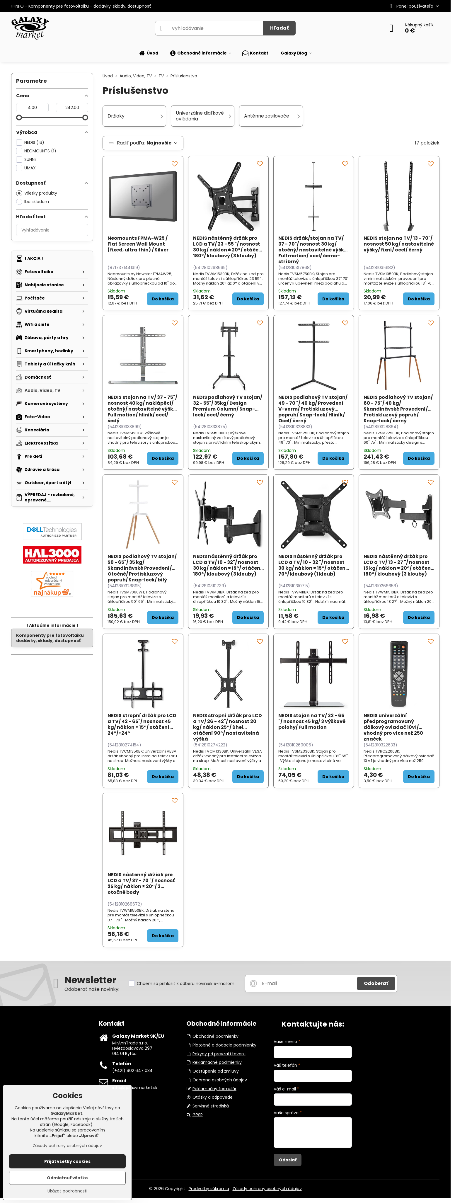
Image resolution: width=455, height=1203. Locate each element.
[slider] (19, 117)
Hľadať (279, 28)
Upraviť (89, 1136)
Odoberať (376, 983)
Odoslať (287, 1160)
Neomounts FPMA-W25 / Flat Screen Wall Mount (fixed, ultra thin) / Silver (138, 244)
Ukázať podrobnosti (67, 1191)
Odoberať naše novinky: (91, 989)
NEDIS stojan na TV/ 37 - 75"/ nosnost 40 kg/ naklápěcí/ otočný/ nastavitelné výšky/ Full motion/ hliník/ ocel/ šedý (143, 409)
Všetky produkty (36, 193)
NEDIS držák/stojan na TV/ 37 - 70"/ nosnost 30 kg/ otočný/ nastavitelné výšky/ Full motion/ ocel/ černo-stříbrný (313, 250)
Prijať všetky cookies (67, 1161)
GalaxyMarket (66, 1113)
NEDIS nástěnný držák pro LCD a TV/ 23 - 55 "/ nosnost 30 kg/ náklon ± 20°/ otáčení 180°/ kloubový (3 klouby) (228, 247)
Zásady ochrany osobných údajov (267, 1189)
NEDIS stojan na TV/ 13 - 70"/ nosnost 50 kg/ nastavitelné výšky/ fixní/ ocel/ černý (399, 244)
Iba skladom (32, 202)
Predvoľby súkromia (209, 1189)
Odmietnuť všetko (67, 1178)
